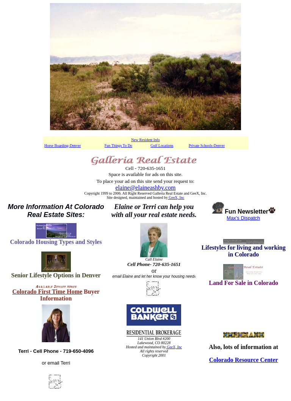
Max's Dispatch (243, 218)
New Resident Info (145, 140)
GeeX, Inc (176, 197)
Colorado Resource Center (243, 360)
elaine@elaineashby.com (146, 187)
